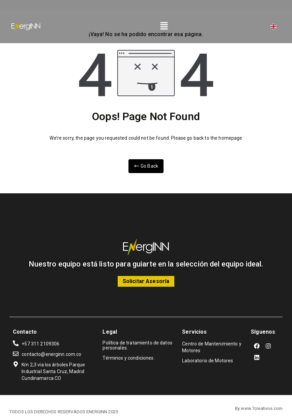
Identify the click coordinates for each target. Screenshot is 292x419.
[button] (164, 26)
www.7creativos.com (262, 408)
